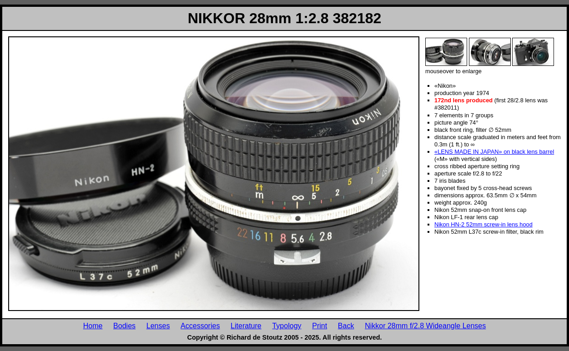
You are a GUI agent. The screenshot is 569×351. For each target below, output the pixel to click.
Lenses (158, 325)
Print (319, 325)
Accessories (200, 325)
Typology (286, 325)
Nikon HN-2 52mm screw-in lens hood (483, 224)
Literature (246, 325)
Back (346, 325)
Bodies (124, 325)
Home (93, 325)
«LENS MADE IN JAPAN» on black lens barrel (494, 151)
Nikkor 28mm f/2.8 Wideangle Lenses (425, 325)
